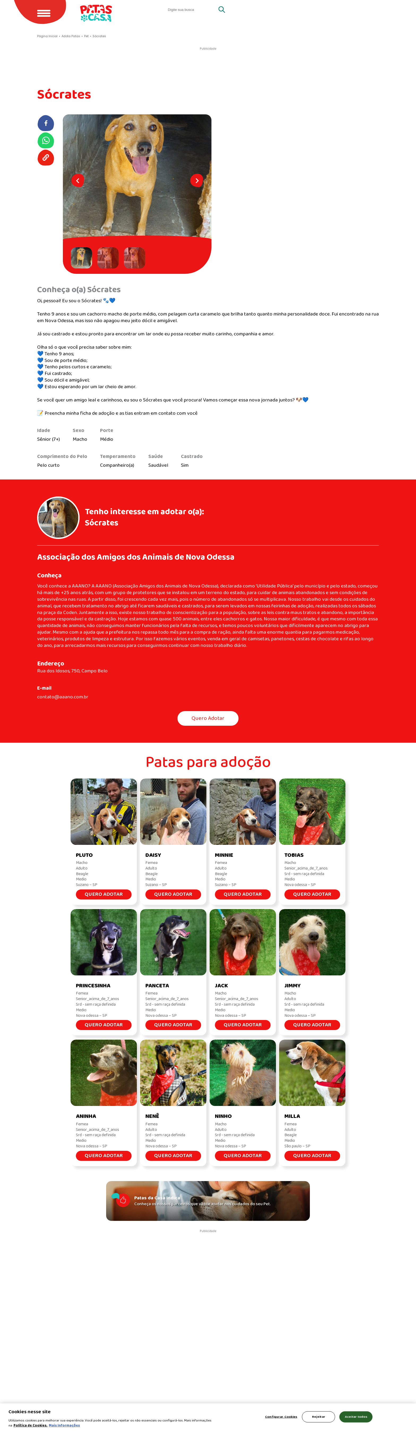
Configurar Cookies (281, 1417)
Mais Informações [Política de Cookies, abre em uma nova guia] (64, 1425)
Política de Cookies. (30, 1425)
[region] (208, 1417)
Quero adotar (288, 9)
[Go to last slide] (77, 180)
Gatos (326, 9)
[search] (192, 9)
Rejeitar (318, 1417)
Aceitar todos (356, 1417)
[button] (83, 258)
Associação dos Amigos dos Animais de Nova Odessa (136, 557)
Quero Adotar (208, 718)
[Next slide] (196, 180)
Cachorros (361, 9)
